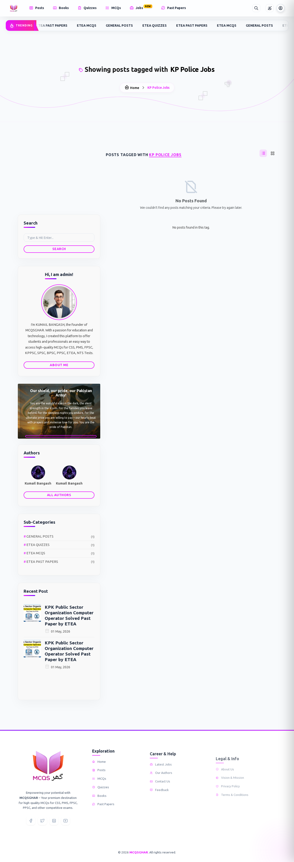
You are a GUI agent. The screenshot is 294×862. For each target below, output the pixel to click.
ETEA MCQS (88, 25)
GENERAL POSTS (120, 25)
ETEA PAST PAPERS (53, 25)
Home (132, 85)
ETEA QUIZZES (156, 25)
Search (43, 249)
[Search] (256, 8)
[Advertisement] (59, 176)
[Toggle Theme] (270, 8)
